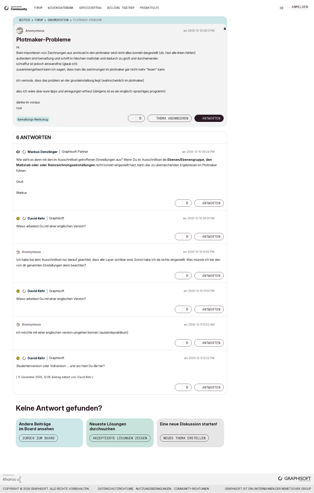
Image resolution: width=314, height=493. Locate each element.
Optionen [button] (221, 20)
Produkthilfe (149, 8)
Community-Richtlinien (191, 488)
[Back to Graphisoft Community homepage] (16, 7)
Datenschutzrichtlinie (115, 488)
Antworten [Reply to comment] (211, 203)
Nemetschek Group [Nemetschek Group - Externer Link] (296, 488)
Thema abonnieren (172, 118)
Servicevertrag (90, 8)
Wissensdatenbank (60, 8)
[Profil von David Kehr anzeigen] (36, 218)
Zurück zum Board (38, 438)
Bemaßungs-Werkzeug (33, 119)
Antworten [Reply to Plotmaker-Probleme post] (211, 118)
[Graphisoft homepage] (294, 479)
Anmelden (300, 7)
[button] (132, 118)
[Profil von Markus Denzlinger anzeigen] (43, 152)
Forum (38, 8)
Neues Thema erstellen (184, 438)
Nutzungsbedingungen (153, 488)
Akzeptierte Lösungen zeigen (120, 438)
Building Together (120, 8)
